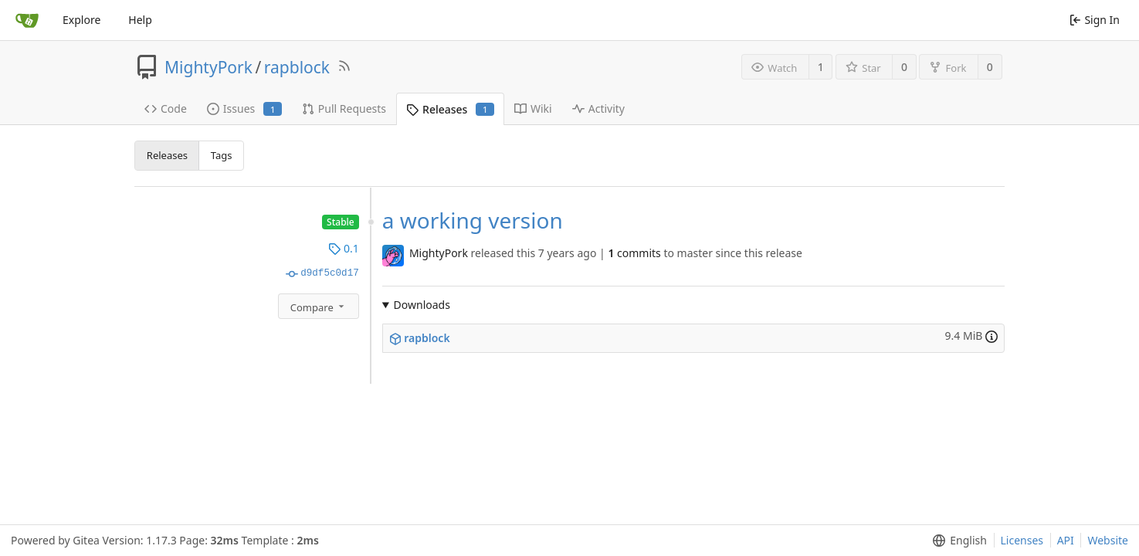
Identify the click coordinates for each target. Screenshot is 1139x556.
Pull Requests (344, 108)
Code (165, 108)
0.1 (343, 248)
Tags (221, 155)
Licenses (1022, 540)
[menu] (956, 540)
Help (140, 19)
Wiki (533, 108)
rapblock (297, 67)
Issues (244, 108)
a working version (472, 220)
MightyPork (208, 67)
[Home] (27, 20)
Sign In (1094, 19)
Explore (81, 19)
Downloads (422, 304)
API (1065, 540)
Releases (450, 109)
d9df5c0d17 (322, 273)
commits (634, 253)
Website (1107, 540)
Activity (598, 108)
